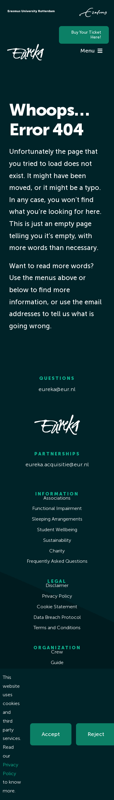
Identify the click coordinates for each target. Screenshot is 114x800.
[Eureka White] (25, 46)
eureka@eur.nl (57, 389)
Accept (51, 734)
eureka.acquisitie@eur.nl (57, 464)
